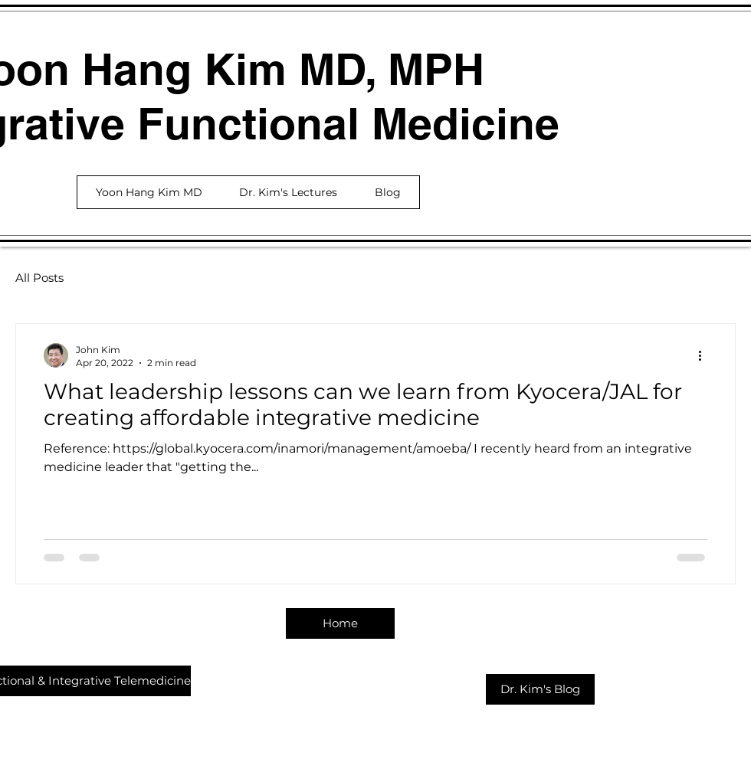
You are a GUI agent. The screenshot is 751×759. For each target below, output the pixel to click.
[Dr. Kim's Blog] (540, 689)
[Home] (340, 623)
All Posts (39, 277)
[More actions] (705, 355)
